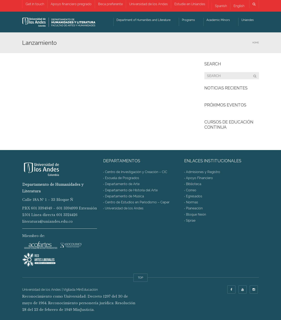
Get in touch (35, 4)
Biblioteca (193, 184)
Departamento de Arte (122, 184)
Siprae (190, 220)
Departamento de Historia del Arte (131, 190)
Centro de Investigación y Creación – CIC (136, 172)
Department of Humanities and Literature (144, 20)
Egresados (194, 196)
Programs (188, 20)
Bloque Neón (196, 214)
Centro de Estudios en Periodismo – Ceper (137, 202)
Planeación (194, 208)
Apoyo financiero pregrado (71, 4)
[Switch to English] (239, 6)
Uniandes (247, 20)
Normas (192, 202)
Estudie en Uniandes (189, 4)
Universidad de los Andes (148, 4)
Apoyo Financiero (199, 178)
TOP (140, 277)
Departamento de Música (124, 196)
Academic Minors (218, 20)
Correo (191, 190)
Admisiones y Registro (203, 172)
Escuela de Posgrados (122, 178)
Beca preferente (110, 4)
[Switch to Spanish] (221, 6)
